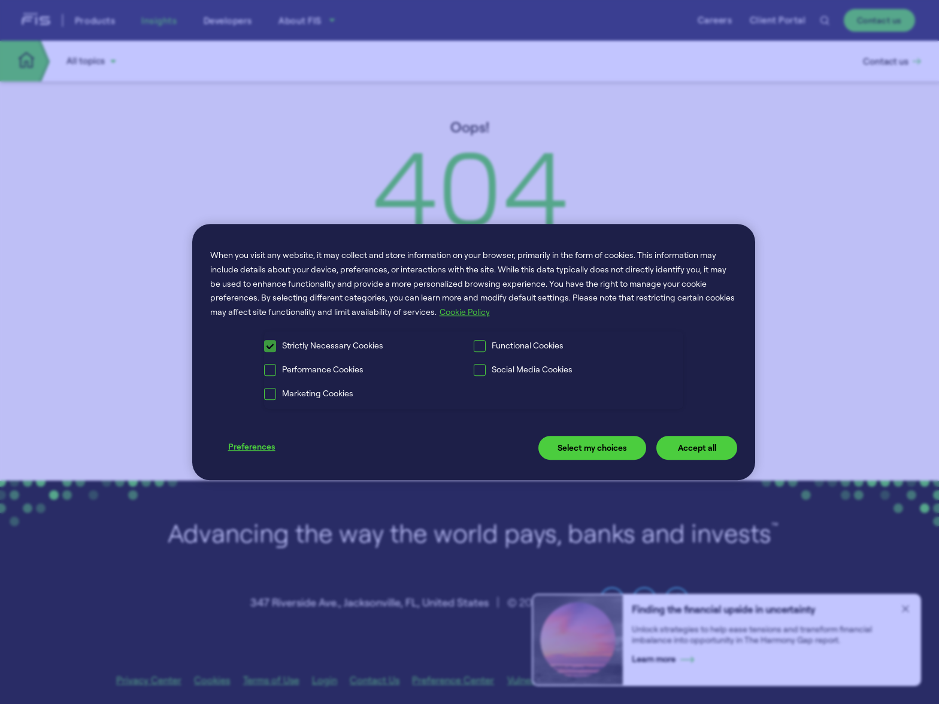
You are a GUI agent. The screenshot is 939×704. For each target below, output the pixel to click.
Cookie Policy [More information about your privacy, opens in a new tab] (465, 312)
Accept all (697, 447)
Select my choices (592, 447)
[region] (474, 352)
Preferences (251, 446)
